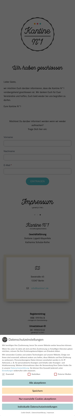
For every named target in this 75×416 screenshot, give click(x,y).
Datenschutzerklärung (20, 369)
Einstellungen (7, 372)
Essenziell (8, 375)
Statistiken (34, 375)
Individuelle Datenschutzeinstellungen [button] (37, 408)
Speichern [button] (37, 392)
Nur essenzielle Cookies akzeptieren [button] (37, 400)
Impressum (50, 414)
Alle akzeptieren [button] (37, 384)
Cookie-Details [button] (26, 414)
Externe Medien (62, 375)
